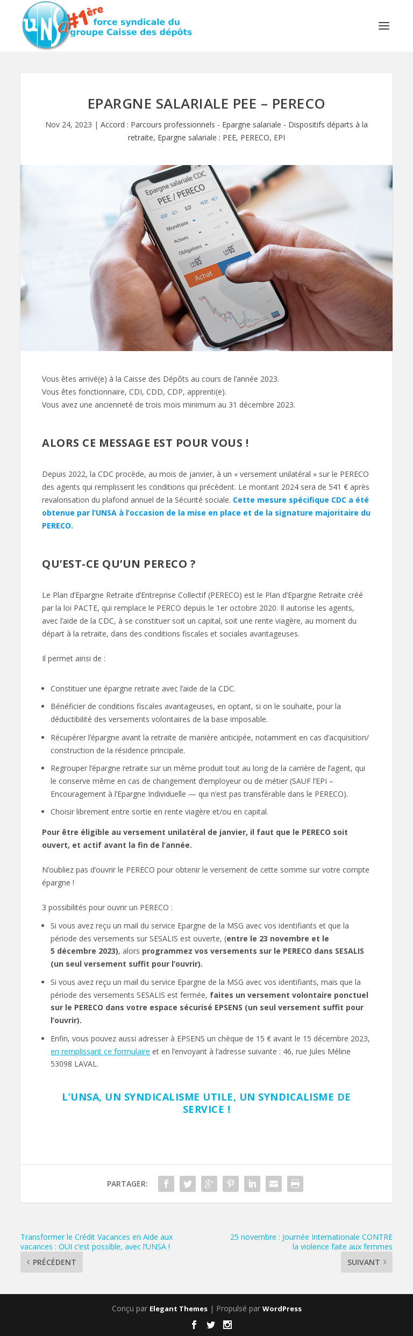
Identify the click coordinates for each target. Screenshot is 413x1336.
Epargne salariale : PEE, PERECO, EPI (221, 137)
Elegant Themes (178, 1308)
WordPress (282, 1308)
